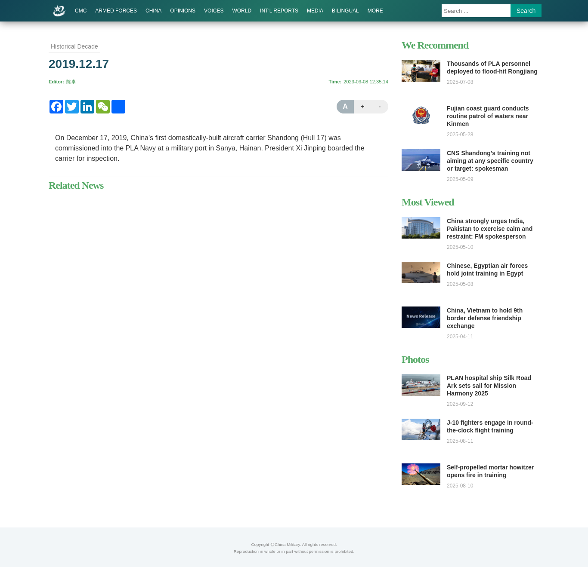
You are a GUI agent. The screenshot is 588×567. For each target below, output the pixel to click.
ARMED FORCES (116, 11)
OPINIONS (182, 11)
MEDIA (315, 11)
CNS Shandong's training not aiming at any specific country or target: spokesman (490, 161)
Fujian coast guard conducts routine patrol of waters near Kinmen (488, 116)
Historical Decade (74, 46)
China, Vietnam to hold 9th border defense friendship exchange (485, 318)
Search (526, 10)
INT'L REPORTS (279, 11)
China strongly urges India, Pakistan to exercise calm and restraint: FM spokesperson (489, 229)
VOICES (213, 11)
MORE (375, 11)
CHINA (153, 11)
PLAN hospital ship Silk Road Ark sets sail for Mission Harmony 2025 (489, 385)
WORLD (241, 11)
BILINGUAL (345, 11)
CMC (81, 11)
